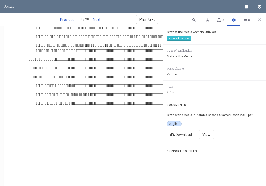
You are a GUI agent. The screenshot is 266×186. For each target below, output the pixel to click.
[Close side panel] (259, 19)
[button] (194, 20)
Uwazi (9, 6)
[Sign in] (259, 6)
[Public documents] (246, 6)
